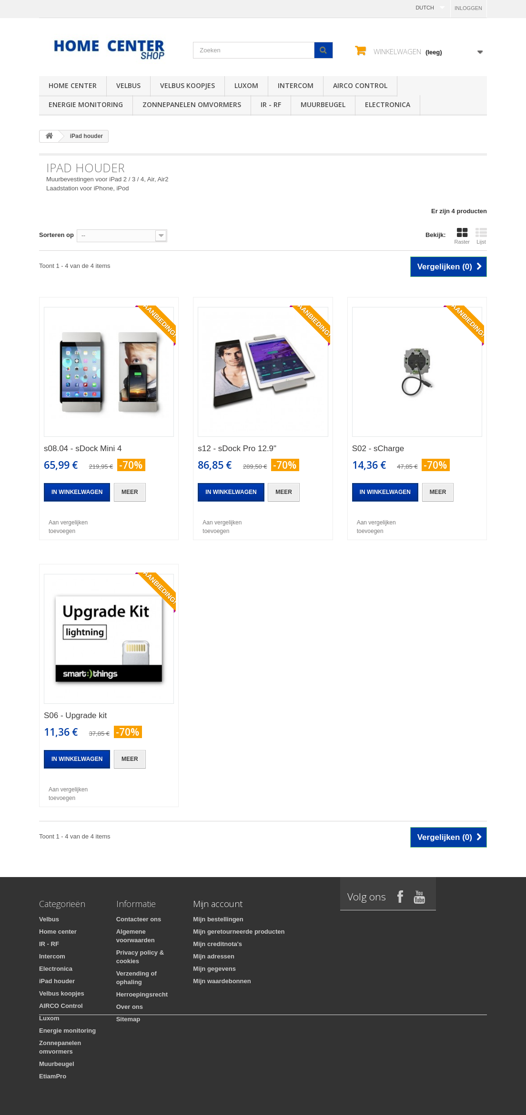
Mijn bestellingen (218, 919)
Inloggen (468, 8)
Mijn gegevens (214, 968)
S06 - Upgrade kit (75, 715)
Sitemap (128, 1019)
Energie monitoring (86, 104)
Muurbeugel (323, 104)
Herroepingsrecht (142, 994)
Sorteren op (56, 234)
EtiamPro (52, 1076)
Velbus (128, 85)
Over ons (129, 1006)
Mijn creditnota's (217, 943)
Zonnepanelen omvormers (191, 104)
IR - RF (271, 104)
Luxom (246, 85)
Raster (462, 236)
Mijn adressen (213, 956)
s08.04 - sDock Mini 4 (82, 448)
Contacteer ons (139, 919)
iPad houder (57, 981)
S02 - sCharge (378, 448)
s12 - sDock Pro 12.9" (237, 448)
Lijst (481, 236)
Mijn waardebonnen (222, 981)
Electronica (387, 104)
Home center (73, 85)
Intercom (296, 85)
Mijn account (218, 903)
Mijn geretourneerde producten (238, 931)
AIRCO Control (360, 85)
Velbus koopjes (187, 85)
